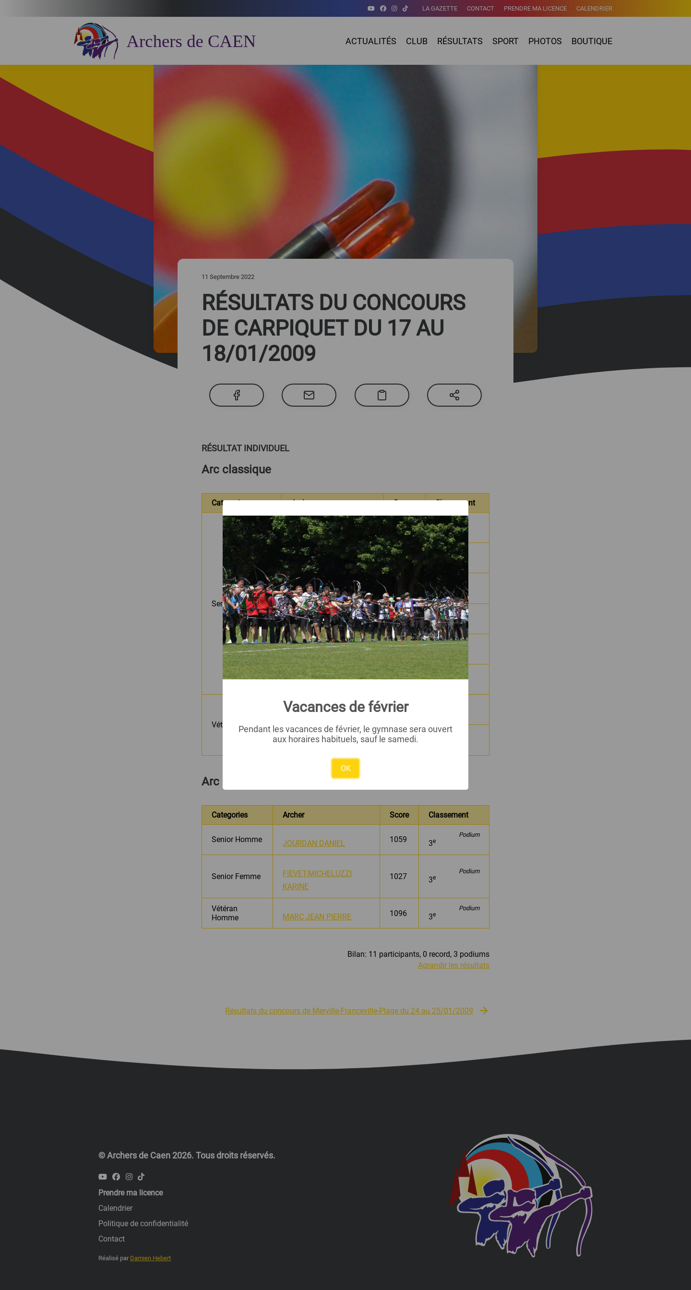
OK (346, 768)
